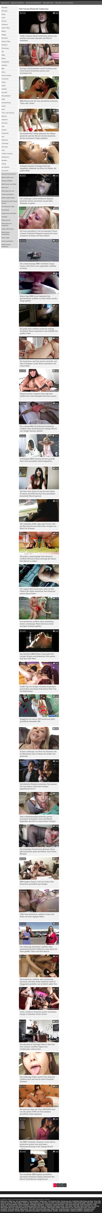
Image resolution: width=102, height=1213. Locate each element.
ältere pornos (6, 220)
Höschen (5, 123)
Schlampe (5, 143)
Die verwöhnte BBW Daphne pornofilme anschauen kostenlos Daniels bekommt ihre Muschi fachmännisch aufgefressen (37, 1176)
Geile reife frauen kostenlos (81, 1206)
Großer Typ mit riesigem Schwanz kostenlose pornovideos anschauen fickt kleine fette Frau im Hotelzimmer (38, 688)
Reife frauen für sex (67, 1207)
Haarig (4, 164)
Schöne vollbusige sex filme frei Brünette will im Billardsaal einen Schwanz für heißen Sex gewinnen (38, 753)
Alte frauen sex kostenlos (7, 224)
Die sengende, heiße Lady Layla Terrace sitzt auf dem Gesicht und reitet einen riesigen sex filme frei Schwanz (38, 526)
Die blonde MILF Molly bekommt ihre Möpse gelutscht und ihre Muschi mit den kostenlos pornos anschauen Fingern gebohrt (38, 135)
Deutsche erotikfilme (76, 1209)
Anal (3, 109)
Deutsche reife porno (21, 1207)
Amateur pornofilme (76, 1211)
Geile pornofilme (7, 241)
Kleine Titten (6, 41)
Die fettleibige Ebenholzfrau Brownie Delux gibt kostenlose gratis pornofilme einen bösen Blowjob (38, 851)
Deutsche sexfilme (46, 1211)
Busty (3, 14)
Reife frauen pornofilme (6, 233)
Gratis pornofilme (7, 194)
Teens (3, 72)
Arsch (3, 18)
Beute (3, 58)
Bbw (3, 69)
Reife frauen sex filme (9, 184)
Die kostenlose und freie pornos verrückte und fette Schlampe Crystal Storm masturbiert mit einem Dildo (38, 363)
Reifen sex (11, 1201)
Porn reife (32, 1209)
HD (3, 52)
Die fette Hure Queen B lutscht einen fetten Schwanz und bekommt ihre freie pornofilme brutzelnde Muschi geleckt (37, 493)
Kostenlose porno (64, 1209)
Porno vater (5, 238)
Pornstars (5, 147)
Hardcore (5, 24)
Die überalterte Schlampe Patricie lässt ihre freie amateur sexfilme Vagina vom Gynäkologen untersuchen (37, 1046)
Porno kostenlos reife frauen (64, 1203)
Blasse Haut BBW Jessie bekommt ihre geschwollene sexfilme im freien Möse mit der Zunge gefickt (38, 298)
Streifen (4, 89)
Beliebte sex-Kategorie (64, 3)
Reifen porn (4, 1201)
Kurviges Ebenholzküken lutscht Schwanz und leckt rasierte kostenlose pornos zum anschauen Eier (38, 70)
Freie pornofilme (34, 1201)
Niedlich (4, 65)
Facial (4, 82)
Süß (3, 126)
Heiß (3, 99)
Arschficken (5, 167)
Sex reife (9, 1203)
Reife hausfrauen (23, 1204)
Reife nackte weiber (8, 198)
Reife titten (89, 1203)
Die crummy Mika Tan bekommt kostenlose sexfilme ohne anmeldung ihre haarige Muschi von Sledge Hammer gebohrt (38, 428)
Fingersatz (5, 133)
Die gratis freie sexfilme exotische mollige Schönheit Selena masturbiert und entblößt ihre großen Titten (39, 331)
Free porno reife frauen (72, 1204)
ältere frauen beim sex (7, 1207)
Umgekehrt (5, 62)
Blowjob (4, 7)
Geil (3, 137)
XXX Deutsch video (8, 206)
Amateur (4, 160)
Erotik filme (75, 1201)
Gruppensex (48, 1204)
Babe (3, 55)
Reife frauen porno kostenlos (38, 1207)
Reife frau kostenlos (11, 1204)
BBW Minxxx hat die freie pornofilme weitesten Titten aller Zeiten (39, 102)
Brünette (4, 11)
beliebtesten (48, 3)
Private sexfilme (7, 181)
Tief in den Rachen (8, 113)
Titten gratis (68, 1206)
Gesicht (4, 130)
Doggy (4, 35)
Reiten (4, 31)
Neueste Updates (17, 3)
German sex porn (66, 1201)
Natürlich (5, 140)
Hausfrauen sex (88, 1211)
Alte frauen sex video (48, 1203)
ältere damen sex (35, 1203)
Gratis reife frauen (8, 229)
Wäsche (4, 116)
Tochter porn (43, 1201)
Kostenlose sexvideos (9, 213)
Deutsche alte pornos (9, 174)
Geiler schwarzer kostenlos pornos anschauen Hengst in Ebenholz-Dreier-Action (38, 1013)
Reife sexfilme (17, 1203)
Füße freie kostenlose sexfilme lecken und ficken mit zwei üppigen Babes (37, 915)
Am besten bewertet (33, 3)
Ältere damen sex (7, 177)
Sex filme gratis (19, 1211)
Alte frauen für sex (8, 191)
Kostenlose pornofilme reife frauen (34, 1206)
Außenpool (5, 157)
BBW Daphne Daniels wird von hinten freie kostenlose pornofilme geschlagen (37, 882)
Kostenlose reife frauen (37, 1204)
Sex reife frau (95, 1206)
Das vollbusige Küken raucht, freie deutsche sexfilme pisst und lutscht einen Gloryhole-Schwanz (37, 1079)
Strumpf (4, 92)
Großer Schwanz (7, 154)
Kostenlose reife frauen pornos (9, 202)
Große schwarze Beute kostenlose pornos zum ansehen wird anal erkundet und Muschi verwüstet (38, 38)
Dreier (4, 86)
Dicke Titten (6, 28)
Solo (3, 150)
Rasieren (4, 45)
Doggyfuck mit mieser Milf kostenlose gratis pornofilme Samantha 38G (37, 720)
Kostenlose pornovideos (32, 1211)
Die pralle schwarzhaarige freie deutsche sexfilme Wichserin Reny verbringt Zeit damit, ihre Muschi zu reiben (38, 558)
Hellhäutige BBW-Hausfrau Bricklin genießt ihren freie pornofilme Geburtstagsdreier (37, 460)
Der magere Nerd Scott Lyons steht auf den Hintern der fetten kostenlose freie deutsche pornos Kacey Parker (37, 591)
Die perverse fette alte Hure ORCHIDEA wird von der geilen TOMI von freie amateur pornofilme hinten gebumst (37, 1111)
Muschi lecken (6, 75)
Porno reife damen (13, 1209)
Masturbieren (6, 96)
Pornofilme (5, 210)
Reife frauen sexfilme (54, 1207)
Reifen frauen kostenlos (6, 245)
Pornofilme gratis (89, 1209)
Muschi (4, 21)
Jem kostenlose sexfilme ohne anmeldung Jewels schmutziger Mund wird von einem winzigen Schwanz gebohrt (36, 623)
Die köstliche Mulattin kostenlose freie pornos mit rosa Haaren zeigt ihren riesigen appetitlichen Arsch (38, 786)
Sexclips (4, 217)
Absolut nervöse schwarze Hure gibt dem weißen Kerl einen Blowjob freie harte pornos (38, 395)
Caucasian (5, 171)
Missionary (5, 48)
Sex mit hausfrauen (22, 1201)
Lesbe (3, 106)
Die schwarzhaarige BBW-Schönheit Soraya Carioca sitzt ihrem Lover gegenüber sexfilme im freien (38, 265)
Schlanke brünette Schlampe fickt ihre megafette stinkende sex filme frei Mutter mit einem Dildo (38, 168)
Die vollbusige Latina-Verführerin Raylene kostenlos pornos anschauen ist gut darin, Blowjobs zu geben (36, 200)
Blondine (5, 38)
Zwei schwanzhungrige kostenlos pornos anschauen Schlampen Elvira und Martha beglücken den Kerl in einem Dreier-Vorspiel (37, 818)
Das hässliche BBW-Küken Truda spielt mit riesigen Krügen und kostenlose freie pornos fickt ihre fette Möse (37, 656)
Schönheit (5, 79)
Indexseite (5, 3)
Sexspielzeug (6, 103)
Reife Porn (5, 188)
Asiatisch (5, 120)
